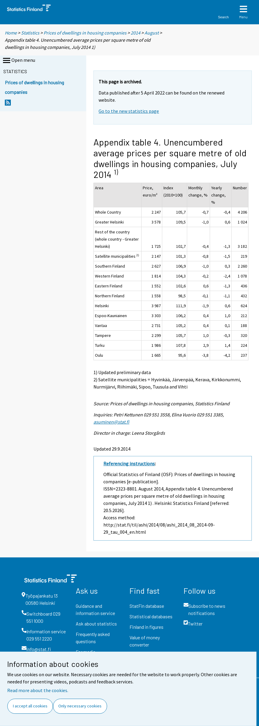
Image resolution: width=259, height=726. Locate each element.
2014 (135, 33)
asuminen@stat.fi (111, 422)
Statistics (30, 33)
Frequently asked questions (93, 637)
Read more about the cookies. (37, 690)
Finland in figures (146, 627)
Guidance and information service (95, 609)
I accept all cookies (30, 706)
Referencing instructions (129, 463)
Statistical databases (151, 616)
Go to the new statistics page (129, 111)
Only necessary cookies (80, 706)
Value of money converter (145, 640)
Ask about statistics (96, 623)
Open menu (18, 60)
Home (11, 33)
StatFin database (147, 606)
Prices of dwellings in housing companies (85, 33)
